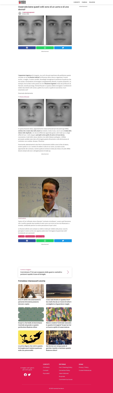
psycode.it (46, 373)
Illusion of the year (24, 96)
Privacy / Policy (83, 367)
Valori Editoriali (63, 373)
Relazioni (92, 2)
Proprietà (62, 376)
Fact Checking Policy (65, 367)
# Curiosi (21, 236)
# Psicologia (40, 236)
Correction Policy (64, 370)
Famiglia (84, 2)
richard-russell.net (22, 218)
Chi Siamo (46, 367)
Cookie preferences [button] (85, 370)
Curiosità (77, 2)
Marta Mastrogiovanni (28, 12)
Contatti (45, 370)
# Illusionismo (30, 236)
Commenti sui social (65, 379)
